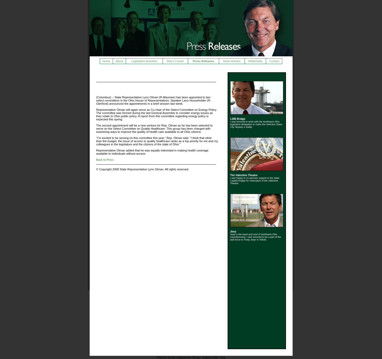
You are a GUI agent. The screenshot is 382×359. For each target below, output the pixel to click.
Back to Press (105, 159)
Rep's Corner (175, 61)
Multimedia (255, 61)
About (119, 61)
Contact (274, 61)
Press (102, 74)
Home (106, 61)
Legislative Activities (144, 61)
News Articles (232, 61)
